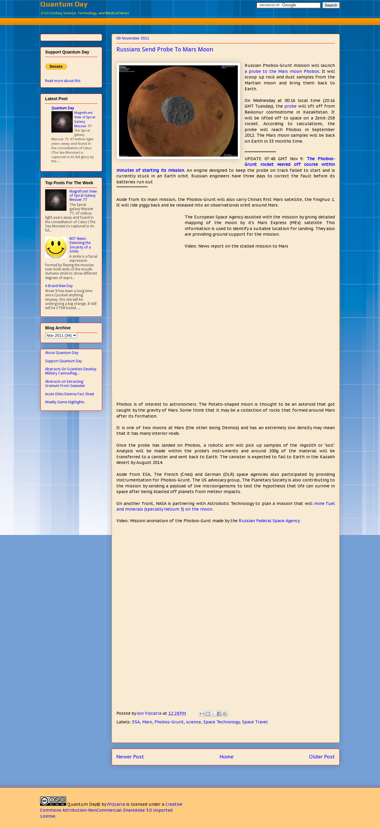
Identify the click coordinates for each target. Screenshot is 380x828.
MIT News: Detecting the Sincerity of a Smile (80, 245)
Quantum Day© (83, 804)
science (193, 722)
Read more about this (62, 81)
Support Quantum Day (63, 361)
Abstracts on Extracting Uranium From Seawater (65, 384)
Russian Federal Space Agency (269, 520)
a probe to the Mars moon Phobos (282, 71)
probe (290, 106)
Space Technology (221, 722)
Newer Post (130, 756)
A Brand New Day (59, 286)
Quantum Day (64, 4)
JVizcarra (116, 804)
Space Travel (255, 722)
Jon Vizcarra (150, 713)
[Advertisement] (190, 20)
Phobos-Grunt (169, 722)
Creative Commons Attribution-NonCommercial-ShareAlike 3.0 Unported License (111, 810)
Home (227, 756)
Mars (147, 722)
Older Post (322, 756)
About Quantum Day (61, 353)
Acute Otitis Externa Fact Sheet (69, 394)
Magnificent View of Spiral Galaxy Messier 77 (84, 119)
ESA (136, 722)
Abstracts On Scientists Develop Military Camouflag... (70, 371)
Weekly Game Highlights (64, 402)
